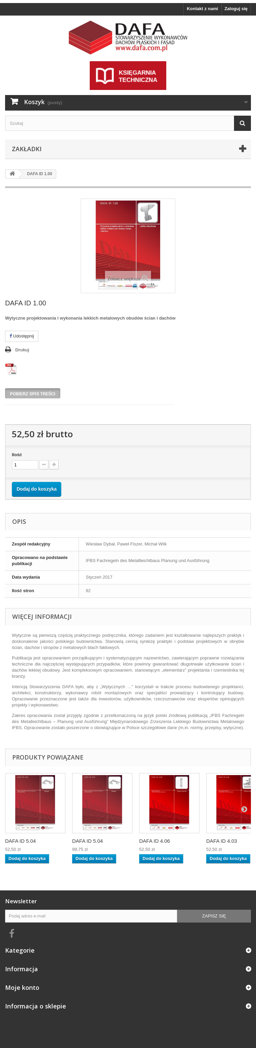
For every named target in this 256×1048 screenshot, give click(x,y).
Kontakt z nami (202, 8)
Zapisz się (214, 915)
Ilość (17, 454)
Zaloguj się (236, 8)
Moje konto (22, 987)
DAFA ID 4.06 (154, 841)
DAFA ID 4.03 (221, 841)
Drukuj (22, 349)
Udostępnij (21, 336)
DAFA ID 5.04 (20, 841)
